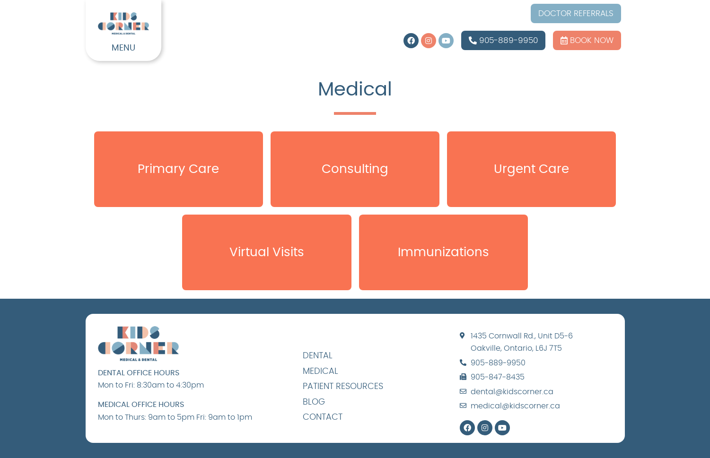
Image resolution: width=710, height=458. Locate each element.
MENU (123, 48)
